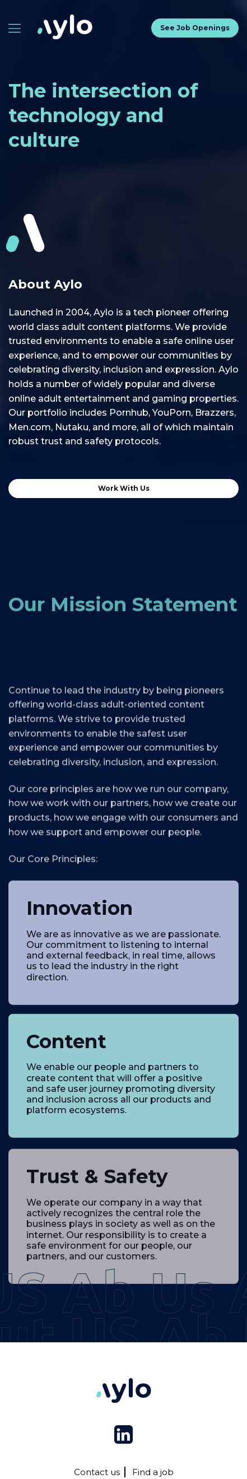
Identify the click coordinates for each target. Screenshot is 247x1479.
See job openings (195, 28)
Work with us (124, 488)
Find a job (153, 1472)
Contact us (97, 1472)
